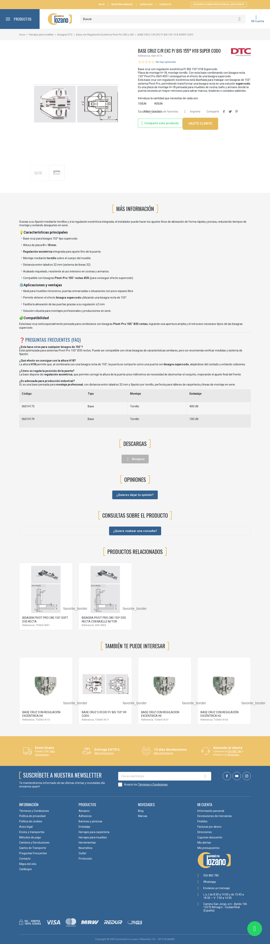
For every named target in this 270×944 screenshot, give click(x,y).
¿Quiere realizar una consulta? (135, 531)
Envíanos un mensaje (216, 888)
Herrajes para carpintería (94, 832)
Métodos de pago (30, 837)
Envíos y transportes (32, 832)
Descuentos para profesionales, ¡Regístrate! (218, 4)
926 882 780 (234, 751)
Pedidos (202, 821)
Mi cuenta (204, 804)
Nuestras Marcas (122, 4)
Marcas (142, 816)
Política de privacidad (32, 816)
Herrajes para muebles (93, 837)
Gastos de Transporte (32, 848)
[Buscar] (162, 19)
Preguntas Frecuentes (33, 853)
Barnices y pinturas (90, 821)
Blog (102, 4)
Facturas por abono (209, 826)
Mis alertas (204, 842)
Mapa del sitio (27, 864)
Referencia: (144, 55)
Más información (45, 753)
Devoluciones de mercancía (214, 816)
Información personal (210, 810)
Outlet (82, 853)
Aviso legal (26, 826)
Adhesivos (85, 816)
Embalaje (84, 826)
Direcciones (204, 832)
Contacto (165, 4)
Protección (85, 858)
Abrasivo (84, 810)
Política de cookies (30, 821)
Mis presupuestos (208, 848)
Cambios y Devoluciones (34, 842)
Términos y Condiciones (153, 784)
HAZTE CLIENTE (200, 123)
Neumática (85, 848)
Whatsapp (233, 754)
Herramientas (87, 842)
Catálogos (146, 4)
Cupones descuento (209, 837)
